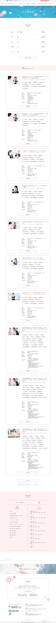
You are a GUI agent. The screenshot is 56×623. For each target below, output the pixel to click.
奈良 (41, 530)
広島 (38, 534)
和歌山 (44, 530)
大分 (41, 542)
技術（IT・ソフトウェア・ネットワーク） (16, 524)
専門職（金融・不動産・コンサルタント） (16, 515)
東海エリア (32, 525)
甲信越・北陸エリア (33, 521)
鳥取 (31, 534)
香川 (33, 538)
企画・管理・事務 (13, 513)
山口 (41, 534)
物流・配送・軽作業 (13, 530)
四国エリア (32, 537)
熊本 (38, 542)
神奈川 (34, 517)
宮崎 (44, 542)
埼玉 (37, 517)
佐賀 (33, 542)
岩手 (37, 512)
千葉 (39, 517)
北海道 (31, 512)
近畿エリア (32, 529)
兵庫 (33, 530)
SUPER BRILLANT (26, 622)
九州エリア (32, 541)
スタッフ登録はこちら (28, 591)
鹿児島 (31, 543)
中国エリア (32, 533)
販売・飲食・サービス (13, 517)
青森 (34, 512)
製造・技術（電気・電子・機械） (15, 526)
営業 (11, 511)
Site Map (44, 621)
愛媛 (36, 538)
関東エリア (32, 516)
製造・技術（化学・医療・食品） (15, 528)
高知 (38, 538)
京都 (36, 530)
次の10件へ (28, 480)
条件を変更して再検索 (28, 57)
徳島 (31, 538)
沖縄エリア (32, 546)
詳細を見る (28, 106)
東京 (31, 517)
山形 (44, 512)
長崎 (36, 542)
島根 (33, 534)
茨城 (42, 517)
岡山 (36, 534)
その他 (11, 537)
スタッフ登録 (45, 0)
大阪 (31, 530)
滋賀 (38, 530)
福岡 (31, 542)
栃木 (44, 517)
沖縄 (31, 547)
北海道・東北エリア (33, 511)
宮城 (39, 512)
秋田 (42, 512)
